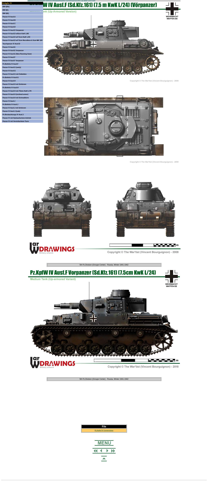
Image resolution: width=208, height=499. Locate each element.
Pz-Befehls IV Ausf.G (11, 77)
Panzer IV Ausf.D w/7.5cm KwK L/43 (16, 37)
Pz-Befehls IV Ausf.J (10, 104)
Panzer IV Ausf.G (9, 71)
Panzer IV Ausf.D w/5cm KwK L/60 (16, 34)
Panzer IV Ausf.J (9, 101)
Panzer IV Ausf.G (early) (12, 67)
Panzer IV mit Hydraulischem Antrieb (17, 118)
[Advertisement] (104, 405)
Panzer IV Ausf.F (9, 57)
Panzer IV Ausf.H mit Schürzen (14, 84)
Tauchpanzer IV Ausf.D (11, 44)
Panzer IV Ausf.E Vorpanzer (13, 50)
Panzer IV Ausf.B (9, 20)
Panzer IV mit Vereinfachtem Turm (16, 121)
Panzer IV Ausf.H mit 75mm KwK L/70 (17, 91)
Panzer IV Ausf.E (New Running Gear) (17, 54)
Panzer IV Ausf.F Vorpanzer (13, 60)
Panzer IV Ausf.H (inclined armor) (15, 94)
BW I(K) (5, 10)
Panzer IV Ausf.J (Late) (11, 111)
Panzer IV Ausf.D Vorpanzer (13, 30)
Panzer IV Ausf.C (9, 23)
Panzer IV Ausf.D (9, 27)
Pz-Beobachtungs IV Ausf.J (13, 114)
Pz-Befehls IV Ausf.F (10, 64)
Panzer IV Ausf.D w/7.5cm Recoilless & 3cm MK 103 (22, 40)
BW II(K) (6, 13)
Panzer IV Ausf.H (9, 81)
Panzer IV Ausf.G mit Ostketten (15, 74)
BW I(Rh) (6, 7)
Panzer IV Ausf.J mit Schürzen (14, 108)
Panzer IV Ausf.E (9, 47)
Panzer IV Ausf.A (9, 17)
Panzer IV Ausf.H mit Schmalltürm (16, 98)
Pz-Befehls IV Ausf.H (11, 87)
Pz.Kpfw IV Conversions (104, 430)
